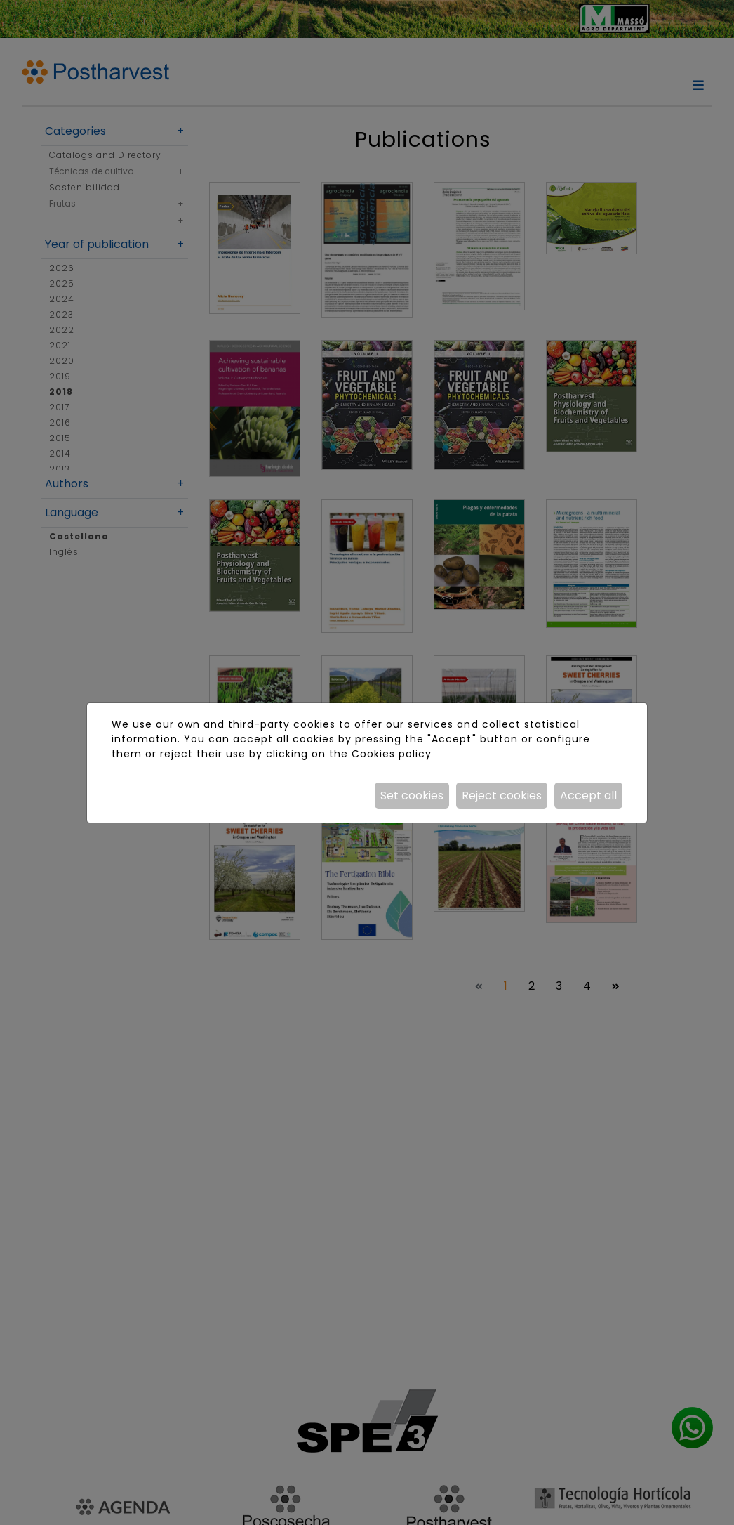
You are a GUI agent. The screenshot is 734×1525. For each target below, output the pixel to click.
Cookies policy (392, 754)
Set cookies (411, 795)
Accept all (588, 795)
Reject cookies (502, 795)
